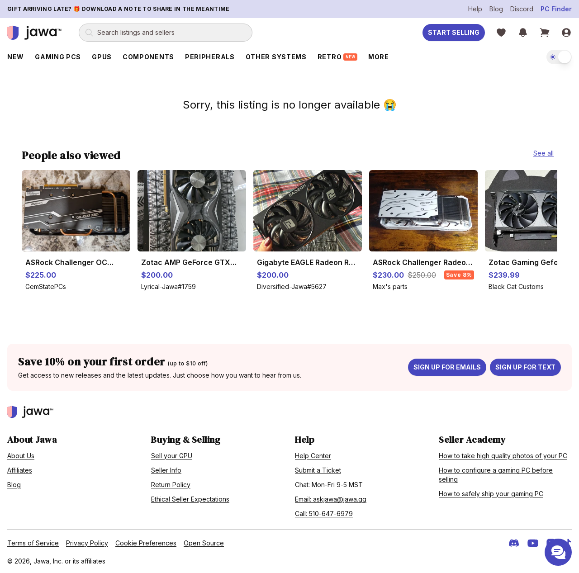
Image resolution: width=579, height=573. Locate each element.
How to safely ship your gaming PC (491, 493)
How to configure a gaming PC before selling (496, 474)
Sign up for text (525, 367)
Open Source (204, 543)
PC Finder (556, 9)
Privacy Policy (87, 543)
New (15, 57)
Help (475, 9)
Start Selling (453, 32)
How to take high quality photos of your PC (503, 455)
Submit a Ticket (318, 470)
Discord (521, 9)
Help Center (313, 455)
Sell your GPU (171, 455)
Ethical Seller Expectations (190, 499)
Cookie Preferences (145, 543)
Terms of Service (33, 543)
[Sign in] (566, 32)
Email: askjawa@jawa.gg (330, 499)
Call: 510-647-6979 (324, 513)
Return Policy (170, 484)
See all (543, 153)
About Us (20, 455)
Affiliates (19, 470)
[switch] (559, 57)
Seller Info (166, 470)
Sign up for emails (447, 367)
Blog (496, 9)
